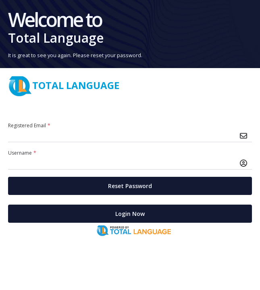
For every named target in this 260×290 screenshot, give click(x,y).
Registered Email (30, 125)
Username (23, 152)
